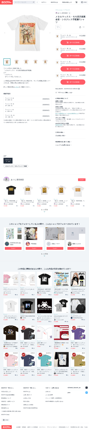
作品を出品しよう (67, 2)
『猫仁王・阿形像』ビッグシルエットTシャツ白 (44, 201)
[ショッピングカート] (76, 2)
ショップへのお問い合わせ (62, 145)
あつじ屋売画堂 (17, 180)
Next (49, 32)
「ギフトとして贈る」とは (64, 92)
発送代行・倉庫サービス (8, 401)
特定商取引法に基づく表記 (62, 141)
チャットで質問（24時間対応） (54, 398)
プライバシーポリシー (52, 427)
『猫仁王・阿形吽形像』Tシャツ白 (77, 201)
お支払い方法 (60, 135)
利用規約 (24, 427)
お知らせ (48, 391)
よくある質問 (49, 395)
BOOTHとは (54, 2)
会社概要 (18, 427)
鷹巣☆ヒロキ (76, 243)
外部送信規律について (64, 427)
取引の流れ (60, 132)
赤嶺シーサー (56, 243)
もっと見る (44, 255)
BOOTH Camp (5, 414)
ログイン (43, 2)
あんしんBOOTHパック (60, 113)
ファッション (59, 10)
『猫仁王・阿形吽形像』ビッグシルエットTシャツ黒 (10, 201)
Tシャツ (67, 10)
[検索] (34, 2)
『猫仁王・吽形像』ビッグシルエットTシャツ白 (60, 201)
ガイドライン (42, 427)
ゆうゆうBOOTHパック (73, 113)
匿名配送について (6, 398)
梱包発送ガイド (5, 404)
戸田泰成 (33, 243)
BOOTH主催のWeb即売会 (30, 408)
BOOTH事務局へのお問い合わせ (54, 401)
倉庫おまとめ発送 (28, 404)
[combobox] (24, 2)
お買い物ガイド (27, 395)
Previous (4, 32)
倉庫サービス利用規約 (32, 427)
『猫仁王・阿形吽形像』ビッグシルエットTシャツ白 (27, 201)
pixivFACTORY (58, 124)
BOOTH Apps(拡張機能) (7, 395)
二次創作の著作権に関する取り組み (11, 411)
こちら (17, 87)
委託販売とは (5, 408)
